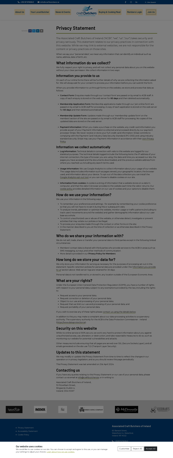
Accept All (151, 449)
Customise (124, 449)
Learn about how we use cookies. (61, 452)
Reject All (137, 449)
